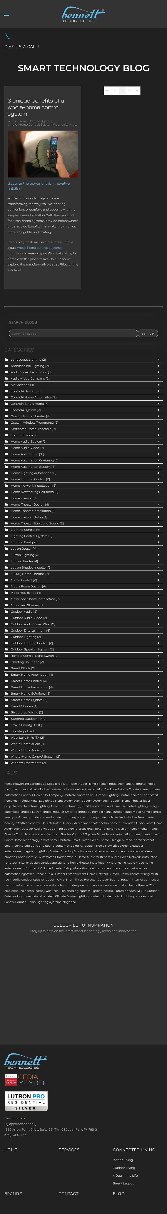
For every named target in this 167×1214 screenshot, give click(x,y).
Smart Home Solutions (29, 693)
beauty (9, 823)
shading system (78, 890)
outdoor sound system (47, 817)
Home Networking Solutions (32, 492)
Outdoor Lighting (23, 637)
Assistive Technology (66, 806)
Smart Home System (27, 700)
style (122, 868)
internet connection (146, 879)
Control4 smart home (79, 795)
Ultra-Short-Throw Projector (77, 879)
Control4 (10, 902)
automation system (18, 874)
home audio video (122, 823)
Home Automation (25, 454)
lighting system (63, 828)
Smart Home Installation (29, 687)
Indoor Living (123, 1160)
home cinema (102, 811)
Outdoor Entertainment (28, 630)
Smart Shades (22, 706)
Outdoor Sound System (114, 879)
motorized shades (101, 851)
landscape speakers (44, 885)
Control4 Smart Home (27, 403)
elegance (69, 902)
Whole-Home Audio (81, 857)
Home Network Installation (31, 485)
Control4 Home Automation (31, 397)
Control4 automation (30, 834)
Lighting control (102, 890)
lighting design (148, 806)
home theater (139, 828)
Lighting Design (23, 542)
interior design (29, 862)
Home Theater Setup (27, 517)
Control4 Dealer (23, 391)
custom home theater (133, 885)
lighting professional (138, 896)
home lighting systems (93, 817)
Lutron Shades (22, 561)
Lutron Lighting (22, 555)
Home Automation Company (32, 460)
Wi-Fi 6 (141, 890)
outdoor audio (43, 874)
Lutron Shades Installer (29, 567)
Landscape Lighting (26, 359)
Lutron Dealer (21, 548)
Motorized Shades (25, 605)
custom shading (67, 845)
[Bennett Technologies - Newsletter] (83, 987)
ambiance (11, 890)
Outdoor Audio (22, 611)
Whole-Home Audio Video (125, 862)
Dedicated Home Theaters (31, 429)
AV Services (20, 384)
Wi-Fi (152, 885)
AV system (87, 845)
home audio (109, 868)
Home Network (97, 874)
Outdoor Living (124, 1167)
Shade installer (27, 857)
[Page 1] (122, 90)
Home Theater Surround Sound (35, 523)
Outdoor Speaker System (30, 649)
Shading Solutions (25, 662)
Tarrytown (11, 862)
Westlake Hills (56, 890)
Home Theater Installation (31, 510)
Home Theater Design (27, 504)
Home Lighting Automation (31, 473)
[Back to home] (83, 14)
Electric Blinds (22, 435)
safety (40, 890)
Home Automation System (31, 466)
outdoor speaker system (38, 879)
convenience (140, 795)
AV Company (53, 795)
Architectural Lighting (27, 366)
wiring (145, 874)
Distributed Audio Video (63, 823)
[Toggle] (159, 360)
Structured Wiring (24, 712)
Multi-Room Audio (74, 783)
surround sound (43, 845)
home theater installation (88, 862)
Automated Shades (52, 857)
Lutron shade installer (48, 811)
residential (27, 890)
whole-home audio (86, 868)
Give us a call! (21, 46)
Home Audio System (26, 441)
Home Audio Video (25, 447)
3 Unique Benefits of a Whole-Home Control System (36, 107)
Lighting (70, 817)
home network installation (85, 789)
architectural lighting (35, 806)
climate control (111, 896)
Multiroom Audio (107, 857)
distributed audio (16, 885)
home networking (16, 783)
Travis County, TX (24, 725)
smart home (49, 840)
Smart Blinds (20, 668)
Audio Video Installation (29, 372)
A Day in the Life (125, 1175)
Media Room (144, 823)
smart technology (17, 845)
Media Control (21, 580)
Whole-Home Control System (30, 121)
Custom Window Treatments (32, 422)
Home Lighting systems (44, 902)
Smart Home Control (26, 681)
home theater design (147, 834)
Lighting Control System (29, 536)
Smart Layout (123, 1183)
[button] (6, 14)
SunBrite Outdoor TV (27, 718)
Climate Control (66, 896)
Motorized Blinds (23, 592)
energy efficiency (17, 817)
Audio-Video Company (28, 378)
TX (43, 823)
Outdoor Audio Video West (31, 624)
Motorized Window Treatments (132, 817)
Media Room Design (26, 586)
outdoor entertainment (138, 840)
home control (151, 811)
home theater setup (94, 823)
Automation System (107, 800)
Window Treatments (26, 763)
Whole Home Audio (25, 744)
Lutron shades (125, 890)
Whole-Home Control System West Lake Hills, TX (45, 124)
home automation (127, 851)
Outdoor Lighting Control (30, 643)
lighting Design (117, 828)
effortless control (28, 823)
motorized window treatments (44, 789)
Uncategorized (22, 731)
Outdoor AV (33, 868)
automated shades (17, 811)
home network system (38, 896)
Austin (22, 902)
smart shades (137, 868)
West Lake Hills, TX (25, 737)
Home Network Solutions (113, 845)
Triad (85, 806)
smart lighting (135, 783)
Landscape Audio (102, 806)
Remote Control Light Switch (32, 655)
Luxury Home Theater (28, 573)
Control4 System (24, 410)
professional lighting (90, 828)
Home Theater (22, 498)
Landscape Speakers (45, 783)
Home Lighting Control (28, 479)
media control (126, 806)
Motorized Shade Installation (33, 599)
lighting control (89, 896)
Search (148, 333)
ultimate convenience (101, 885)
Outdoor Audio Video (26, 618)
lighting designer (72, 885)
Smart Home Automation (29, 674)
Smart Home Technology (22, 840)
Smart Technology (78, 811)
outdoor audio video (126, 811)
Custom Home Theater (28, 416)
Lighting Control (23, 529)
